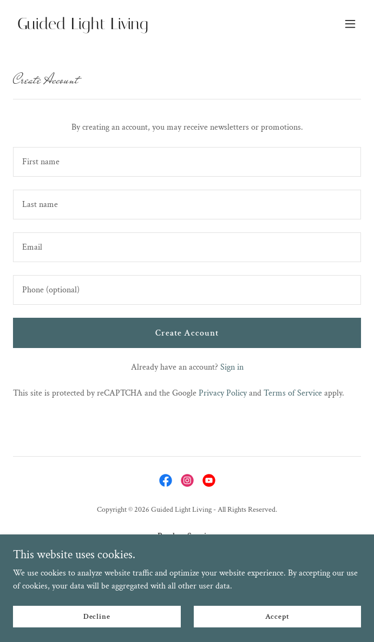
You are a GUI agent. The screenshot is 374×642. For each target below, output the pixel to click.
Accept (277, 616)
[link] (134, 26)
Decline (96, 616)
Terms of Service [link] (293, 393)
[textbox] (187, 162)
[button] (350, 24)
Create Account (187, 333)
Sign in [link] (232, 367)
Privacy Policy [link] (223, 393)
